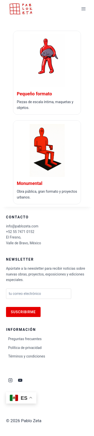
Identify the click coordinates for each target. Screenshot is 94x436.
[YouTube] (20, 380)
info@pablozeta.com (22, 226)
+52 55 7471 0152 (20, 232)
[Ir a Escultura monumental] (47, 162)
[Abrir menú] (83, 9)
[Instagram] (10, 380)
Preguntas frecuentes (25, 339)
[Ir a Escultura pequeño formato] (47, 72)
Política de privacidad (25, 348)
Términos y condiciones (26, 356)
